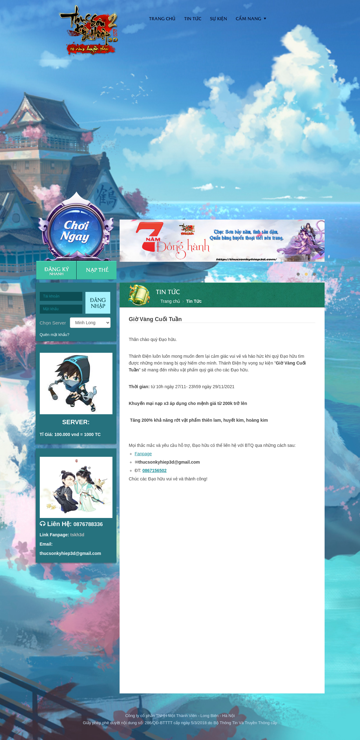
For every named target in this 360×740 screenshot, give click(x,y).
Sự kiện (218, 18)
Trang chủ (170, 301)
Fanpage (143, 453)
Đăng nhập (97, 303)
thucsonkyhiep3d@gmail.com (70, 553)
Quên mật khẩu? (55, 334)
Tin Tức (194, 301)
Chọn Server (53, 322)
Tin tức (192, 18)
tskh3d (77, 534)
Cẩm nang (248, 18)
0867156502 (154, 470)
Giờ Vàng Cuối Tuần (155, 319)
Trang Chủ (162, 18)
